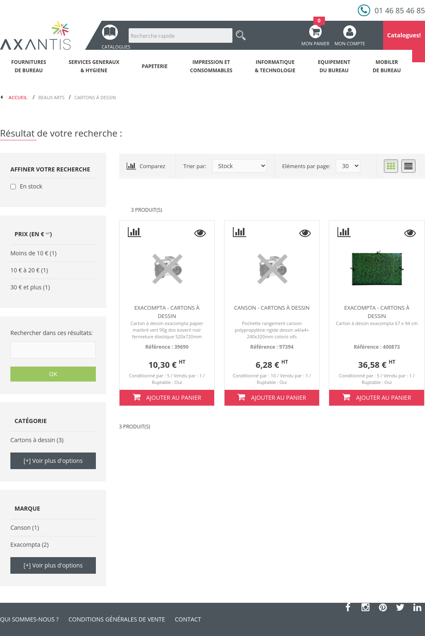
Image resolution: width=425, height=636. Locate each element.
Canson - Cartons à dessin (272, 307)
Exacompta (25, 544)
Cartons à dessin (32, 440)
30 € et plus (26, 287)
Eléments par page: (306, 166)
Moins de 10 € (29, 253)
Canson (20, 527)
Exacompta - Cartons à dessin (166, 312)
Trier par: (195, 166)
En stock (31, 186)
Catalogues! (404, 35)
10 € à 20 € (24, 270)
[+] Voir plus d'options (53, 461)
